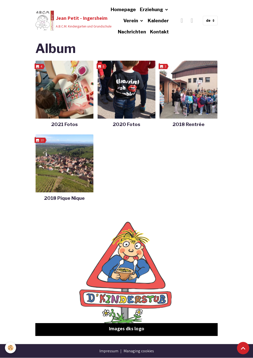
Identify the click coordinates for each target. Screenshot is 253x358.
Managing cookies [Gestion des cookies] (139, 351)
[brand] (64, 20)
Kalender (158, 21)
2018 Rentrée (188, 124)
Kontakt (159, 32)
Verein (131, 21)
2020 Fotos (126, 124)
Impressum (108, 351)
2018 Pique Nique (64, 198)
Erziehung (152, 9)
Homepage (123, 9)
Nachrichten (132, 32)
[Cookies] (10, 347)
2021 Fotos (64, 124)
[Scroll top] (243, 348)
